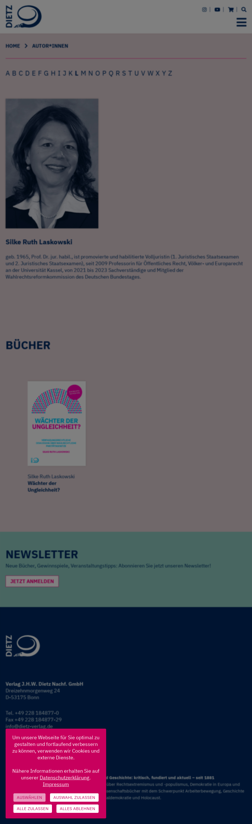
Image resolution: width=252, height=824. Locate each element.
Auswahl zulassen (74, 797)
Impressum (56, 784)
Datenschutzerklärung (64, 777)
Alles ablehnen (77, 808)
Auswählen (29, 797)
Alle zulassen (33, 808)
